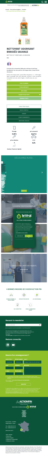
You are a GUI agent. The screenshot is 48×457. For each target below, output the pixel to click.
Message (26, 368)
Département (19, 362)
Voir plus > (9, 82)
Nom (7, 368)
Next (41, 176)
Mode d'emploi (24, 112)
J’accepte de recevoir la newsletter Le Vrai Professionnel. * (19, 330)
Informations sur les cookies (22, 232)
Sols (8, 60)
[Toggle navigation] (46, 2)
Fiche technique (24, 86)
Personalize (20, 236)
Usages (24, 116)
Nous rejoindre (9, 437)
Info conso (24, 93)
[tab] (24, 109)
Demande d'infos (24, 101)
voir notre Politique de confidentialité (20, 382)
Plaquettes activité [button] (24, 97)
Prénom (17, 368)
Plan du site (8, 439)
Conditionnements (24, 120)
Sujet (26, 362)
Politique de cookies (10, 443)
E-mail (8, 374)
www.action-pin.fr (9, 433)
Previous (6, 176)
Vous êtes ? (9, 362)
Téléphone (18, 374)
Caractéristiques (24, 109)
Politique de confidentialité (12, 442)
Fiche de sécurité (24, 90)
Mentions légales (24, 123)
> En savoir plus (9, 338)
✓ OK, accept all (29, 236)
